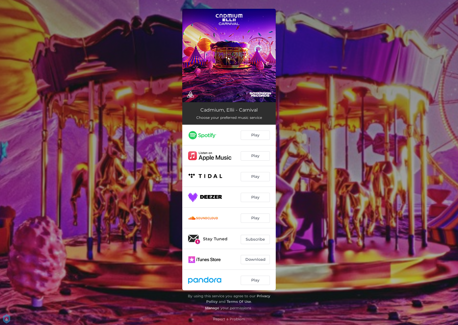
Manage (212, 308)
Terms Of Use (239, 301)
